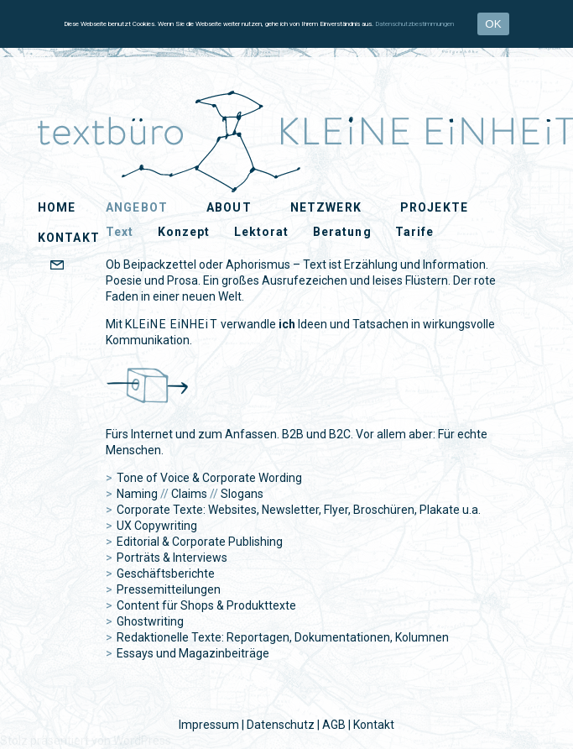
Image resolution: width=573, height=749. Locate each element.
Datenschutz (281, 724)
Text (119, 231)
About (229, 207)
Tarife (415, 231)
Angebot (137, 207)
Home (57, 207)
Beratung (342, 231)
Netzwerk (326, 207)
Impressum (209, 724)
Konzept (184, 231)
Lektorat (261, 231)
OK (493, 24)
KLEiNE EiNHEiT (78, 111)
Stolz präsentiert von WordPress (85, 740)
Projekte (434, 207)
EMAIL (87, 266)
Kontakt (373, 724)
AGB (334, 724)
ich (287, 324)
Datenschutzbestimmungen (414, 24)
